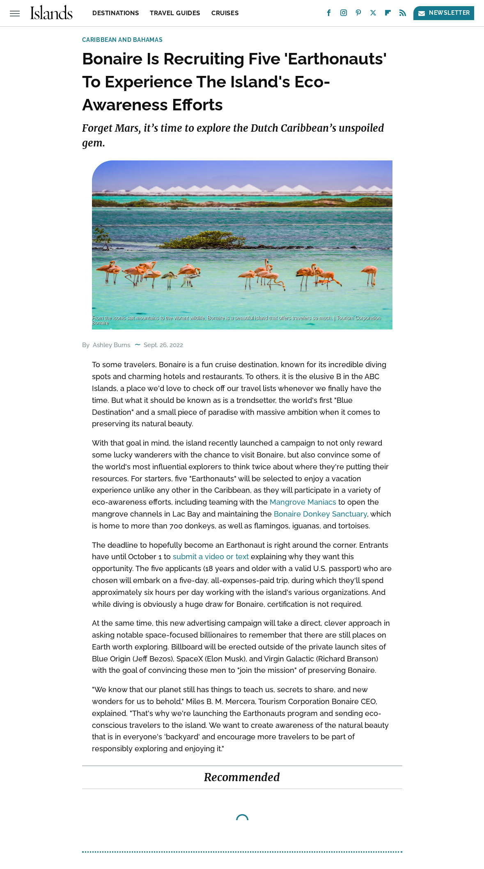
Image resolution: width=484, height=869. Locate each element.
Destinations (115, 13)
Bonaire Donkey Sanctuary (320, 514)
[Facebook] (329, 14)
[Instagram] (343, 14)
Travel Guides (175, 13)
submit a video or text (211, 556)
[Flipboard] (388, 14)
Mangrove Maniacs (303, 502)
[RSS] (403, 14)
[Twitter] (373, 14)
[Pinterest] (358, 14)
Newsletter (443, 12)
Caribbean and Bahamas (122, 40)
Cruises (225, 13)
